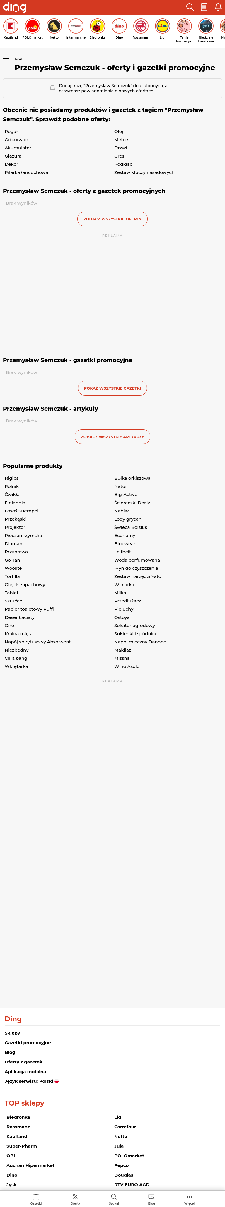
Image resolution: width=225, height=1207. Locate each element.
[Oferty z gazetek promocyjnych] (75, 1199)
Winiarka (124, 584)
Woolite (13, 568)
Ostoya (121, 617)
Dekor (11, 164)
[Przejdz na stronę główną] (14, 8)
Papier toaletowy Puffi (29, 609)
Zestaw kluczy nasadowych (144, 172)
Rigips (11, 478)
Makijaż (122, 650)
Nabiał (121, 511)
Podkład (123, 164)
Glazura (13, 156)
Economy (124, 535)
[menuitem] (36, 1199)
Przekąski (15, 519)
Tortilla (12, 576)
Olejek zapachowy (25, 584)
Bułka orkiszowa (132, 478)
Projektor (15, 527)
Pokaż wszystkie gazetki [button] (112, 388)
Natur (120, 486)
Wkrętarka (16, 666)
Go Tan (12, 560)
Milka (120, 592)
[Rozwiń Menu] (189, 1199)
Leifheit (122, 552)
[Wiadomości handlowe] (151, 1199)
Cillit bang (16, 658)
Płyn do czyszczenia (136, 568)
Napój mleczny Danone (140, 642)
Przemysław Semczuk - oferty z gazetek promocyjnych (84, 191)
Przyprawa (16, 552)
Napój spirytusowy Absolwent (38, 642)
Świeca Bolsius (130, 527)
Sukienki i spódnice (135, 633)
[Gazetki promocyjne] (36, 1199)
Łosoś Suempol (21, 511)
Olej (118, 131)
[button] (190, 7)
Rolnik (12, 486)
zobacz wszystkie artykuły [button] (112, 436)
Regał (11, 131)
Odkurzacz (16, 139)
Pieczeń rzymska (23, 535)
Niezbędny (16, 650)
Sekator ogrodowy (134, 625)
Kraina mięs (18, 633)
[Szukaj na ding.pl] (114, 1199)
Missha (122, 658)
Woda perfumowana (137, 560)
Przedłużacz (127, 601)
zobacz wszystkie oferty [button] (112, 219)
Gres (119, 156)
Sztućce (13, 601)
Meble (121, 139)
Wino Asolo (126, 666)
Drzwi (120, 148)
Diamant (14, 543)
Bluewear (124, 543)
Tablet (11, 592)
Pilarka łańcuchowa (26, 172)
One (9, 625)
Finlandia (15, 502)
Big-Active (125, 494)
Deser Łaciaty (20, 617)
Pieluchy (123, 609)
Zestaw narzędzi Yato (137, 576)
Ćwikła (12, 494)
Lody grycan (128, 519)
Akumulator (18, 148)
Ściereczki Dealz (132, 502)
